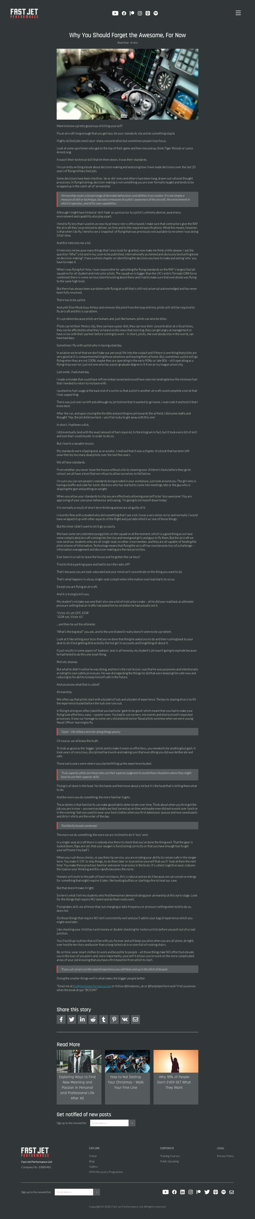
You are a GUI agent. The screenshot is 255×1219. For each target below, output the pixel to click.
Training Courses (170, 1156)
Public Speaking (169, 1161)
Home (93, 1156)
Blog (91, 1161)
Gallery (93, 1166)
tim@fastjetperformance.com (92, 986)
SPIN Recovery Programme (106, 1171)
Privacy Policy (225, 1156)
